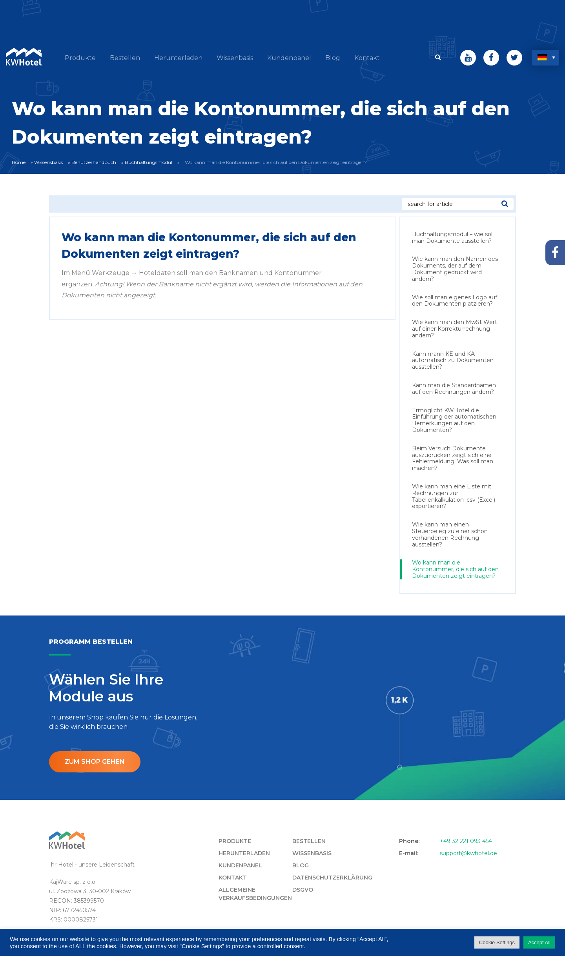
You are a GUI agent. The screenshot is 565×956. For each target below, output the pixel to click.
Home (19, 162)
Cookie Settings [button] (497, 942)
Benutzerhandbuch (93, 162)
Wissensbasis (48, 162)
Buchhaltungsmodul (148, 162)
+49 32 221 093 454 (466, 841)
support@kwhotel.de (468, 853)
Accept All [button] (539, 942)
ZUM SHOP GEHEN (95, 761)
